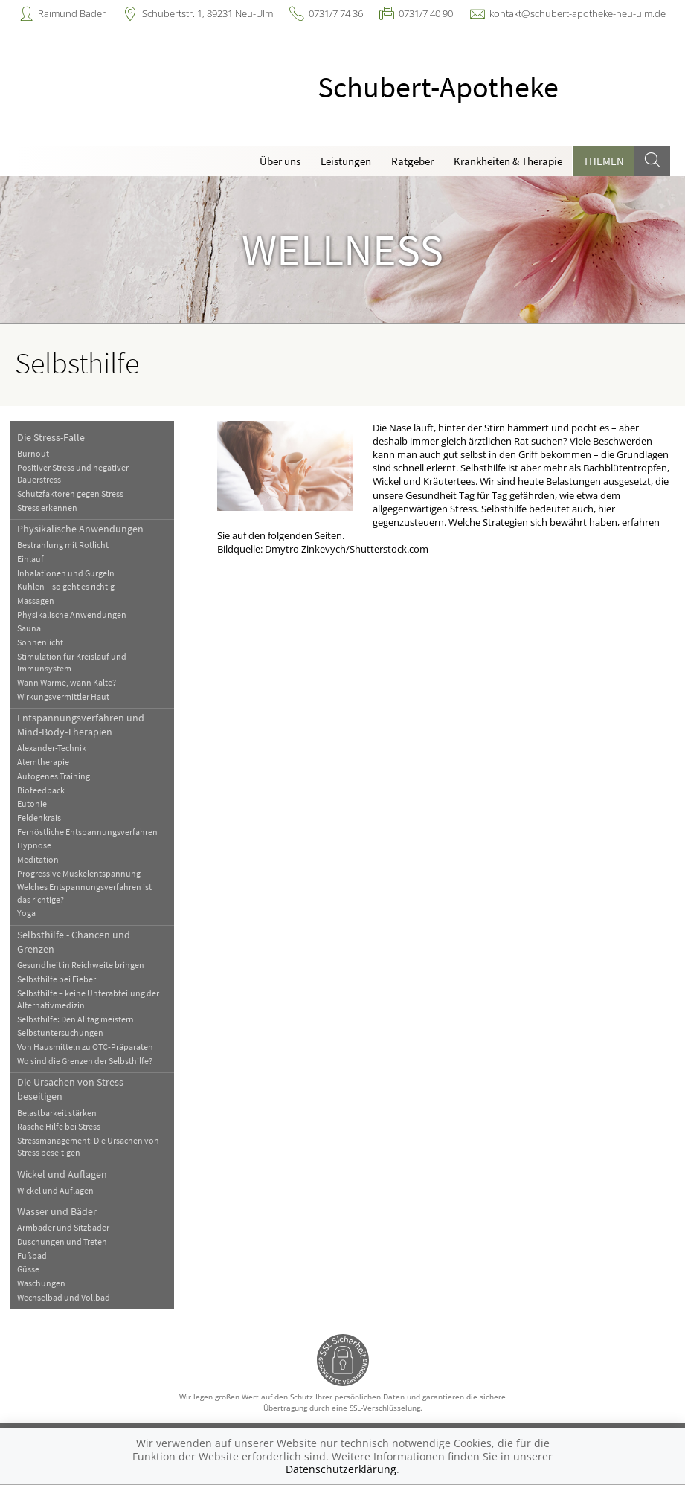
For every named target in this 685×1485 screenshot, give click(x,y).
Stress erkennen (47, 507)
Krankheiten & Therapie (508, 161)
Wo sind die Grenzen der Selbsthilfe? (84, 1060)
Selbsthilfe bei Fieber (56, 979)
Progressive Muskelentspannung (79, 873)
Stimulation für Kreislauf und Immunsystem (71, 662)
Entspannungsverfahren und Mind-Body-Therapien (80, 724)
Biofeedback (41, 790)
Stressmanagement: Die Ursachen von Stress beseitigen (88, 1146)
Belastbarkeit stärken (57, 1112)
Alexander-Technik (51, 747)
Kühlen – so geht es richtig (66, 586)
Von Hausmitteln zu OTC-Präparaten (85, 1046)
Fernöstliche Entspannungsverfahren (87, 831)
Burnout (33, 453)
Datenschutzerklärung (341, 1469)
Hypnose (34, 845)
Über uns (280, 161)
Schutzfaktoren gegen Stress (70, 493)
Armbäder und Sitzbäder (63, 1227)
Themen (603, 161)
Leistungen (346, 161)
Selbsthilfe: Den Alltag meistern (75, 1019)
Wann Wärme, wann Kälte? (66, 682)
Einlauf (30, 558)
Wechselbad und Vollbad (63, 1297)
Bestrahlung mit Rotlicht (63, 544)
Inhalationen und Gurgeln (66, 573)
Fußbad (32, 1255)
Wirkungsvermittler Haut (63, 696)
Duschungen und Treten (62, 1241)
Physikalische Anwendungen (80, 528)
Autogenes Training (53, 776)
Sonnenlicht (40, 642)
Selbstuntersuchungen (60, 1032)
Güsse (28, 1269)
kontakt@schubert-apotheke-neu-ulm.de (577, 13)
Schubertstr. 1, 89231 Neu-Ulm (207, 13)
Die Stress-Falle (51, 437)
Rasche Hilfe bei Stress (58, 1126)
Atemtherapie (43, 761)
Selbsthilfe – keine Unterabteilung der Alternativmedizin (88, 999)
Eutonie (32, 803)
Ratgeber (412, 161)
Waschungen (41, 1283)
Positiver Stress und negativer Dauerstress (73, 473)
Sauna (29, 628)
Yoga (26, 912)
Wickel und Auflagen (62, 1174)
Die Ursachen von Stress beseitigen (70, 1089)
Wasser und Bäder (57, 1211)
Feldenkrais (39, 817)
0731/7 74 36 (336, 13)
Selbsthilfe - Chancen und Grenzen (73, 942)
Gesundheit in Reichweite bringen (80, 964)
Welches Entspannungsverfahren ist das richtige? (84, 892)
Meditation (38, 859)
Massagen (35, 600)
